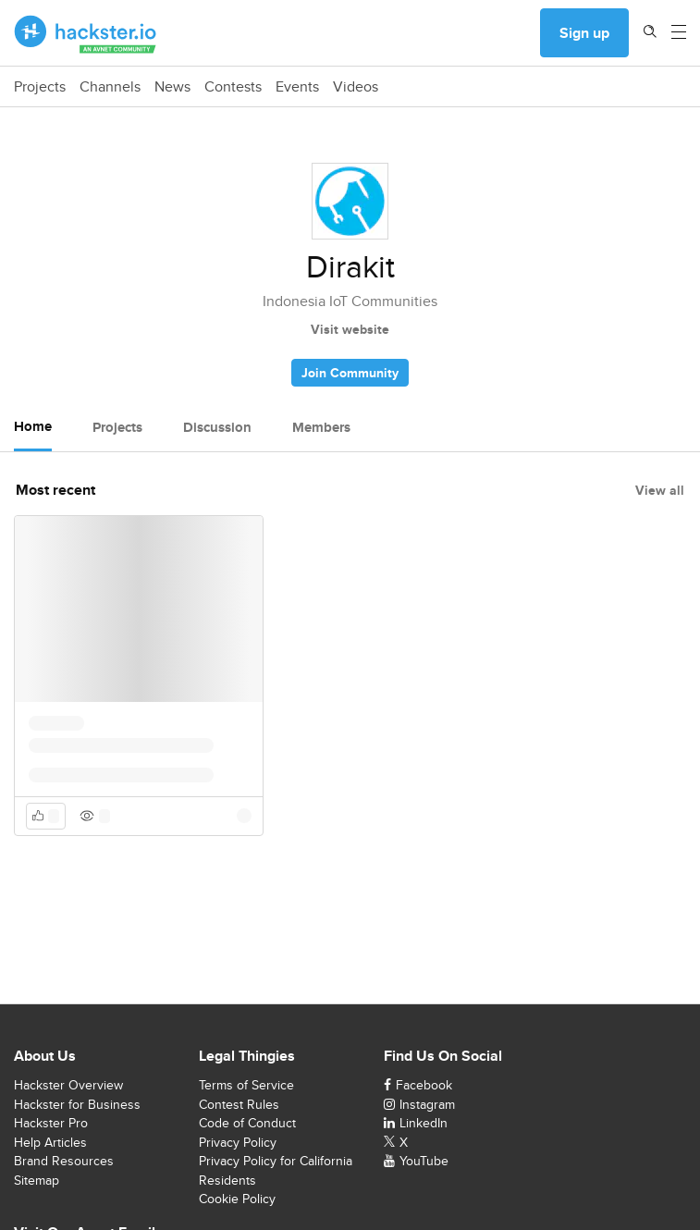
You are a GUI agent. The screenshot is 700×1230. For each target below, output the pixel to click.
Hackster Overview (68, 1085)
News (172, 87)
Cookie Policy (237, 1198)
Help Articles (50, 1142)
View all (659, 490)
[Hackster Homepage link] (85, 33)
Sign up (584, 32)
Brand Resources (64, 1160)
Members (321, 427)
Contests (233, 87)
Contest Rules (239, 1104)
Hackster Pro (51, 1122)
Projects (40, 87)
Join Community (350, 372)
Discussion (217, 427)
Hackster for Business (77, 1104)
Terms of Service (246, 1085)
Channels (110, 87)
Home (33, 426)
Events (297, 87)
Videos (355, 87)
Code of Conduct (247, 1122)
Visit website (350, 329)
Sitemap (36, 1180)
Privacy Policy (237, 1142)
